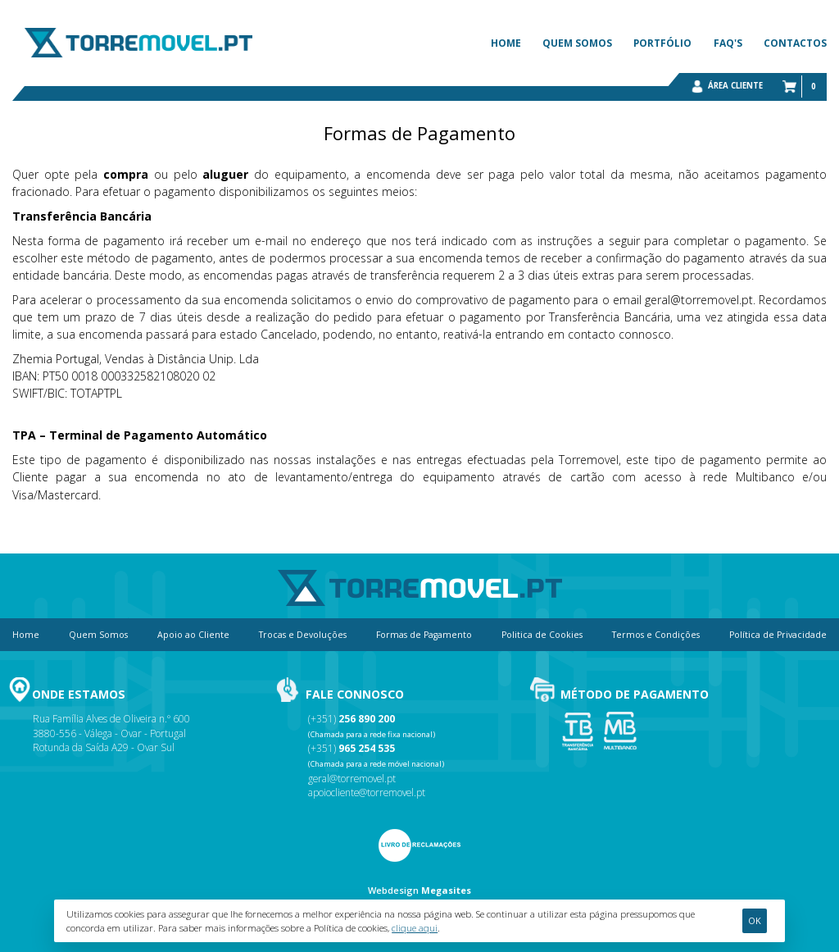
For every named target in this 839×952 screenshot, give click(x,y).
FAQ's (728, 42)
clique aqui (415, 928)
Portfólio (662, 42)
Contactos (795, 42)
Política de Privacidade (778, 634)
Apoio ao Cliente (193, 634)
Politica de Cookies (542, 634)
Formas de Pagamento (424, 634)
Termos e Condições (656, 634)
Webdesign (393, 890)
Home (506, 42)
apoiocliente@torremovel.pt (366, 792)
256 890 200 (366, 718)
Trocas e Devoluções (303, 634)
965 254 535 (366, 747)
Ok (754, 920)
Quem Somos (577, 42)
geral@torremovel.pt (352, 778)
